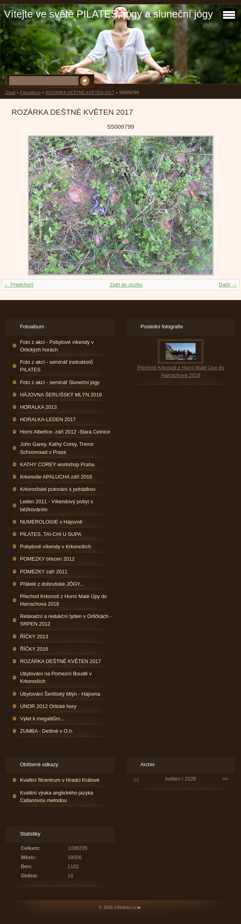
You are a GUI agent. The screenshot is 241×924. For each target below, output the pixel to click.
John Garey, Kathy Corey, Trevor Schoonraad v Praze (57, 448)
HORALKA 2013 (38, 407)
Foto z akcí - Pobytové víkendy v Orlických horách (57, 346)
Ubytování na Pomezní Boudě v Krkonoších (56, 677)
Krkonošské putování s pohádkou (57, 489)
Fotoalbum (30, 92)
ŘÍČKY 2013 (34, 637)
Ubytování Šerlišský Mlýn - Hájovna (60, 694)
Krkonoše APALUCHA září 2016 (56, 477)
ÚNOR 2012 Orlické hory (48, 706)
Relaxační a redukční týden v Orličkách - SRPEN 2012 (66, 620)
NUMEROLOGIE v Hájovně (51, 522)
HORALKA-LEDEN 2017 (48, 419)
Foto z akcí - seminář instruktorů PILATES (56, 366)
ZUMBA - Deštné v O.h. (46, 731)
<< (136, 779)
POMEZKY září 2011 (43, 572)
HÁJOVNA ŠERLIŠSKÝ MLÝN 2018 (61, 395)
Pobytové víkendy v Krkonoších (55, 546)
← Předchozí (18, 285)
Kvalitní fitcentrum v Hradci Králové (59, 780)
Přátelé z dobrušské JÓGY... (52, 584)
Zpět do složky (126, 285)
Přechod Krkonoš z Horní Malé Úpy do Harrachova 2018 (63, 600)
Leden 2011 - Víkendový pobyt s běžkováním (56, 505)
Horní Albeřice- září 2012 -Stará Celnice (65, 432)
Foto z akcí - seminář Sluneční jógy (60, 382)
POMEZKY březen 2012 (47, 559)
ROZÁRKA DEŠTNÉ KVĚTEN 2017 (79, 92)
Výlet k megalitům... (42, 719)
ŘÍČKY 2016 (34, 649)
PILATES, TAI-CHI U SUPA (50, 534)
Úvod (10, 92)
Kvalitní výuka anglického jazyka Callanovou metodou (56, 796)
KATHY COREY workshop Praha (57, 464)
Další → (228, 285)
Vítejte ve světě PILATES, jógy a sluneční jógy (108, 14)
